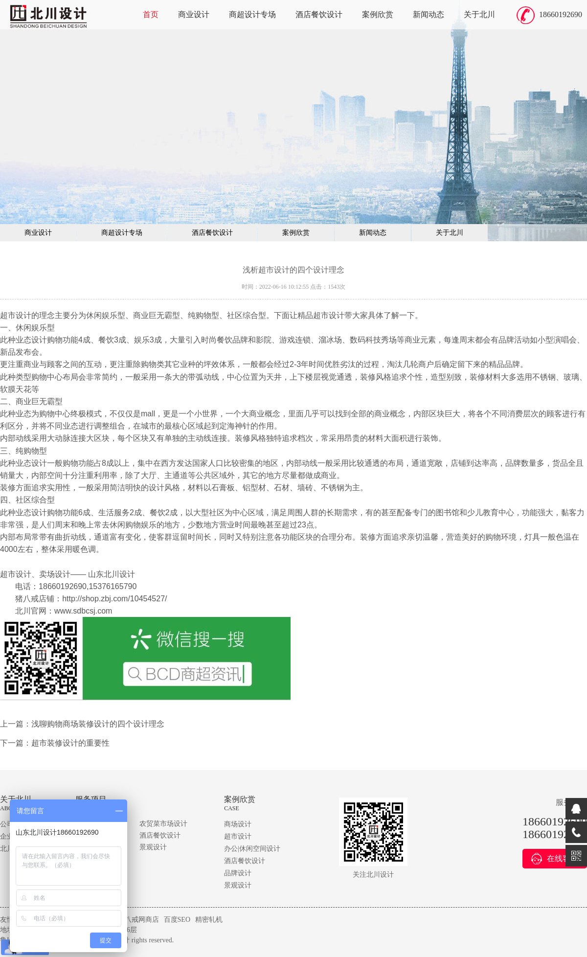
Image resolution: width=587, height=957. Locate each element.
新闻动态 (428, 14)
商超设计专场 (252, 14)
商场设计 (237, 824)
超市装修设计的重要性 (70, 743)
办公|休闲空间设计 (252, 848)
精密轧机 (209, 919)
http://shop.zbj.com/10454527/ (114, 598)
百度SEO (177, 919)
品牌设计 (237, 873)
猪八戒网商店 (138, 919)
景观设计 (153, 847)
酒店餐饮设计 (318, 14)
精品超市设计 (320, 315)
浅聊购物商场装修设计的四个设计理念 (97, 724)
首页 (150, 14)
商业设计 (193, 14)
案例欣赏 (377, 14)
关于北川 (479, 14)
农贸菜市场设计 (163, 823)
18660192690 (560, 14)
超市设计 (237, 836)
